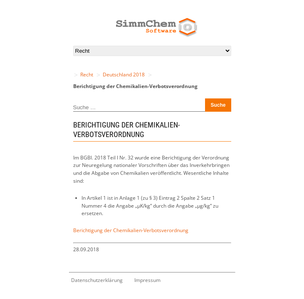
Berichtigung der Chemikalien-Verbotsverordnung (130, 230)
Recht (86, 74)
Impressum (147, 280)
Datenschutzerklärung (97, 280)
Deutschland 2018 (124, 74)
